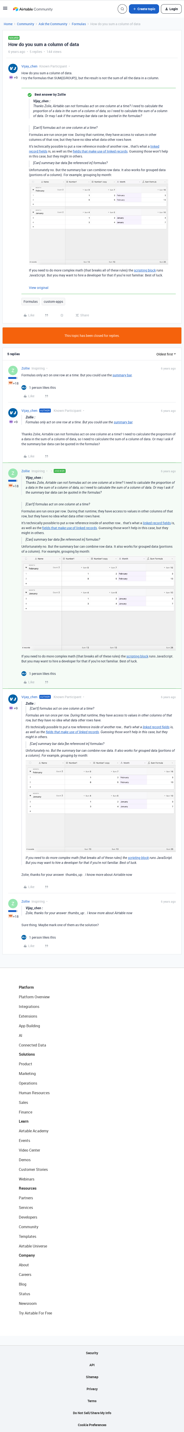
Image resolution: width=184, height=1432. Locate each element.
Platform (26, 987)
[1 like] (38, 387)
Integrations (29, 1006)
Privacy (92, 1389)
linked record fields (157, 523)
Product (25, 1063)
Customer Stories (33, 1169)
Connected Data (32, 1045)
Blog (22, 1284)
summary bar (122, 375)
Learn (23, 1121)
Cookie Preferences (92, 1425)
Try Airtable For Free (35, 1313)
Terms (92, 1401)
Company (27, 1255)
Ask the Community (53, 24)
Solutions (27, 1054)
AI (20, 1035)
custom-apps (53, 301)
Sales (23, 1102)
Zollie (25, 368)
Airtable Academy (33, 1130)
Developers (28, 1217)
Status (24, 1293)
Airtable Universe (33, 1246)
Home (8, 24)
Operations (28, 1083)
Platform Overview (34, 996)
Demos (25, 1159)
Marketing (27, 1073)
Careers (25, 1274)
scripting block (145, 270)
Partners (26, 1197)
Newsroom (28, 1303)
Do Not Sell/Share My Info (92, 1413)
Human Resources (34, 1092)
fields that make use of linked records (100, 151)
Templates (27, 1236)
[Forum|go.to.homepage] (33, 9)
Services (26, 1207)
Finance (25, 1112)
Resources (27, 1188)
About (24, 1264)
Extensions (28, 1016)
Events (24, 1140)
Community (25, 24)
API (92, 1365)
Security (92, 1353)
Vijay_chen (29, 66)
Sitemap (92, 1377)
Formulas (79, 24)
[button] (5, 10)
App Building (29, 1025)
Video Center (29, 1150)
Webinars (26, 1179)
